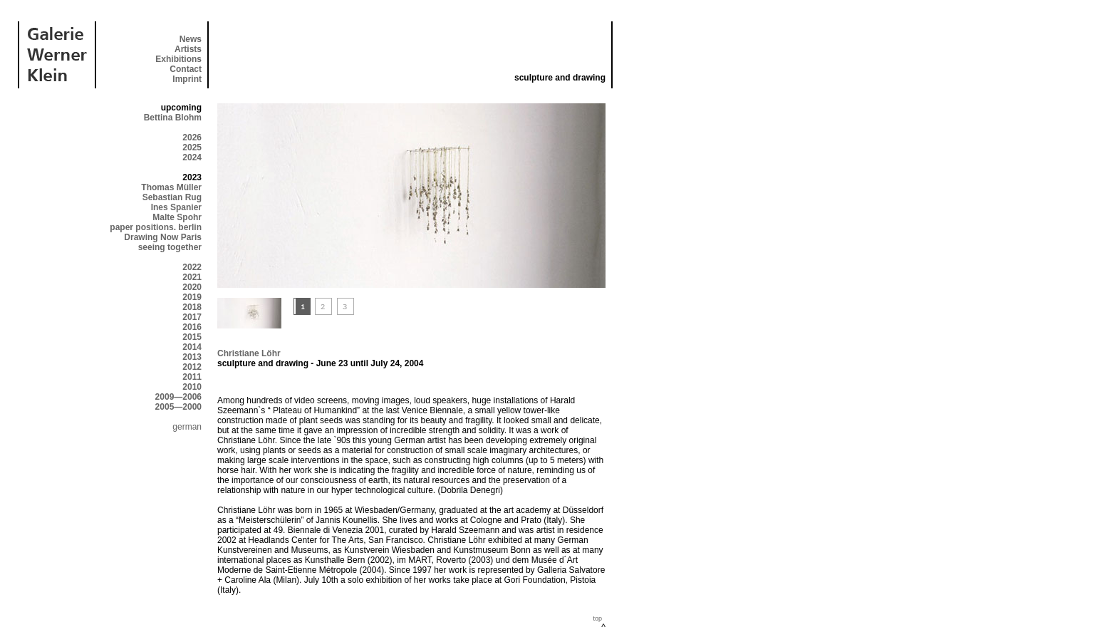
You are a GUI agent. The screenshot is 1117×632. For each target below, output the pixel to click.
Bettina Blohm (173, 118)
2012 (192, 367)
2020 (192, 287)
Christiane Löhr (249, 353)
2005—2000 (178, 407)
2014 (192, 347)
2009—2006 (178, 397)
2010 (192, 387)
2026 (192, 138)
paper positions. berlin (156, 227)
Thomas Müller (171, 187)
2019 (192, 297)
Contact (186, 69)
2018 (192, 307)
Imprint (187, 79)
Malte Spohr (177, 217)
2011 (192, 377)
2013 (192, 357)
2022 (192, 267)
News (191, 39)
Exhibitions (178, 59)
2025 (192, 147)
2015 (192, 337)
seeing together (170, 247)
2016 (192, 327)
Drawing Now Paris (163, 237)
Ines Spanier (176, 207)
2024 (192, 157)
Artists (188, 49)
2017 (192, 317)
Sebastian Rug (172, 197)
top (597, 618)
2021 (192, 277)
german (187, 427)
